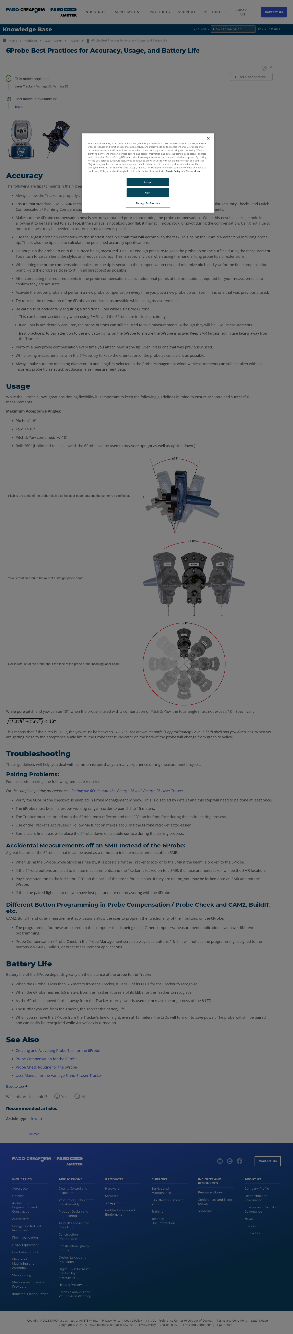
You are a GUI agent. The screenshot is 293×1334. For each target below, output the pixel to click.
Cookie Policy (172, 170)
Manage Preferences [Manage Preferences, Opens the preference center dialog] (148, 203)
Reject (147, 192)
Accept (148, 181)
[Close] (208, 138)
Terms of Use (193, 170)
